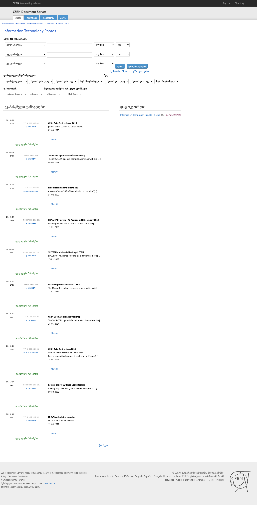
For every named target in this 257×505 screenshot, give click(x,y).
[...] (99, 159)
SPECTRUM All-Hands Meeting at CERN (66, 252)
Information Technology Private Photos (140, 114)
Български (100, 476)
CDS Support (50, 483)
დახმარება (48, 17)
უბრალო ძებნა (141, 71)
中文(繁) (220, 479)
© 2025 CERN (31, 127)
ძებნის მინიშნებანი (120, 71)
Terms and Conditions (18, 476)
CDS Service (18, 483)
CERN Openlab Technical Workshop (64, 316)
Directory (239, 3)
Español (148, 476)
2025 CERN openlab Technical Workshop (66, 155)
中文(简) (210, 479)
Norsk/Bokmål (209, 476)
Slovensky (190, 479)
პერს (63, 17)
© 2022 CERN (31, 388)
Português (169, 479)
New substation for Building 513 (63, 187)
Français (157, 476)
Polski (221, 476)
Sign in (226, 3)
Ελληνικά (129, 476)
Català (110, 476)
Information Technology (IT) (35, 23)
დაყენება (32, 17)
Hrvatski (167, 476)
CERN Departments (17, 23)
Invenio (21, 479)
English (139, 476)
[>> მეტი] (103, 445)
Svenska (200, 479)
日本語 (185, 476)
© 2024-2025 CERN (31, 352)
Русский (179, 479)
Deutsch (119, 476)
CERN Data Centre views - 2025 (62, 123)
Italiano (177, 476)
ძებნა (18, 17)
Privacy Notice (71, 472)
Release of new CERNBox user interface (66, 384)
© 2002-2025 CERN (31, 191)
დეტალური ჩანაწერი (27, 144)
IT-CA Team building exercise (61, 417)
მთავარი (5, 23)
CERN (27, 3)
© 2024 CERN (31, 288)
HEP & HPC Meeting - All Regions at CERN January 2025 (73, 220)
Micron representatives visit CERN (64, 284)
